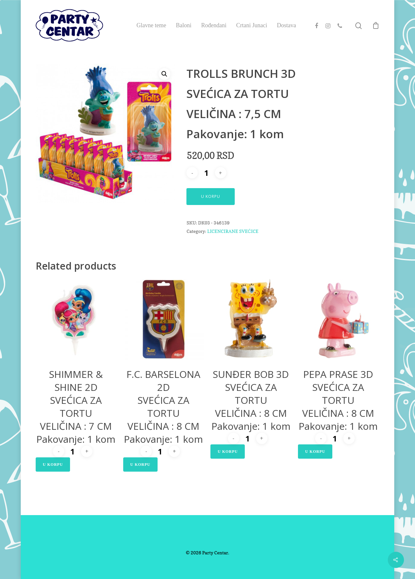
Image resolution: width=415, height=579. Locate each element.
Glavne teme (151, 25)
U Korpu (210, 196)
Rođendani (213, 25)
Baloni (183, 25)
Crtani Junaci (251, 25)
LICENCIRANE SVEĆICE (232, 231)
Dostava (286, 25)
